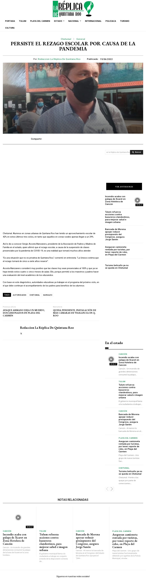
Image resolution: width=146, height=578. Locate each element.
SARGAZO (47, 295)
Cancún (123, 351)
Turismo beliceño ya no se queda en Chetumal (116, 264)
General (80, 39)
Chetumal (66, 39)
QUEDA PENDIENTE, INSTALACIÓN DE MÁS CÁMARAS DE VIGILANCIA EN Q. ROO (74, 313)
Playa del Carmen (128, 428)
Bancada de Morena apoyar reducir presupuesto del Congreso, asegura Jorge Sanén (116, 232)
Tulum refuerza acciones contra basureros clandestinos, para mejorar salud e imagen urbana (116, 216)
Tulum (122, 376)
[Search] (136, 152)
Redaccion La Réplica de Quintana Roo (59, 59)
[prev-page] (107, 476)
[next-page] (112, 476)
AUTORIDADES (19, 295)
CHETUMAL (35, 295)
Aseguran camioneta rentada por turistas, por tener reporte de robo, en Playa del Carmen (117, 248)
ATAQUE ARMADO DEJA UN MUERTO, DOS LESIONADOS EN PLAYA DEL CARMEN (24, 313)
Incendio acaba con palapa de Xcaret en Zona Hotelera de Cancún (117, 200)
